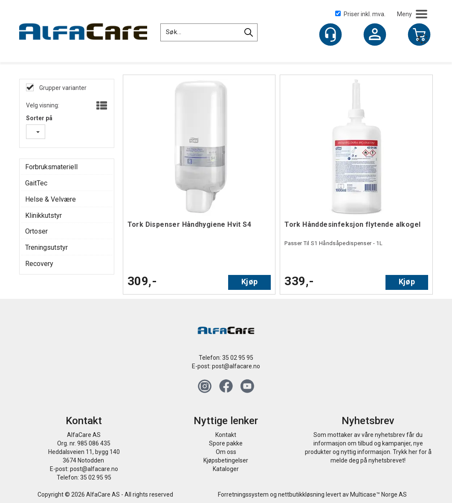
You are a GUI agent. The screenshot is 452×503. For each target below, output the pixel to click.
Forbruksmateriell (51, 167)
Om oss (226, 451)
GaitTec (36, 183)
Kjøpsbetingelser (225, 460)
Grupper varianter (62, 87)
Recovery (39, 264)
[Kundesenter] (330, 34)
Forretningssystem (243, 494)
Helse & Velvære (50, 199)
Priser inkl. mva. (360, 14)
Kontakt (225, 434)
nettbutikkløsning (301, 494)
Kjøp (249, 281)
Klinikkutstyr (43, 215)
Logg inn (374, 35)
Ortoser (36, 231)
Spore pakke (226, 443)
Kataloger (226, 468)
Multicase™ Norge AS (378, 494)
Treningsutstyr (46, 247)
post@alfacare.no (236, 366)
